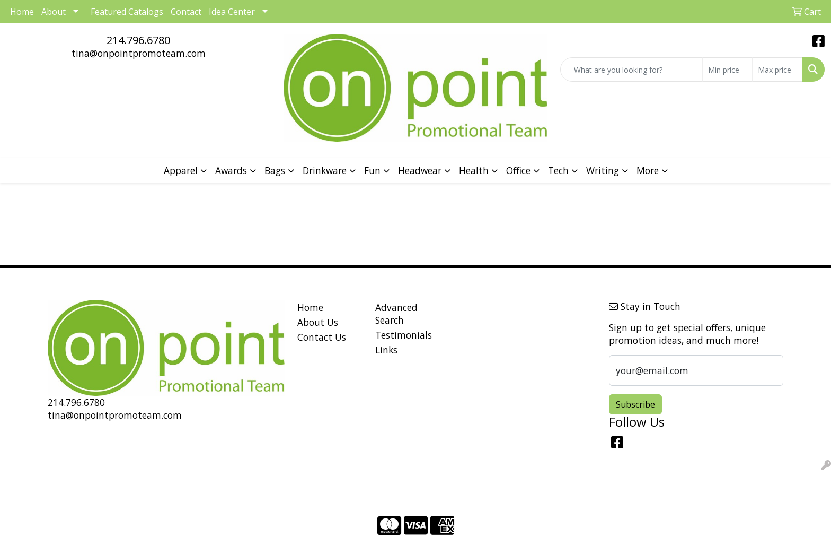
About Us (317, 322)
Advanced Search (396, 313)
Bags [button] (274, 170)
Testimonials (403, 334)
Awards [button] (231, 170)
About (53, 12)
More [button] (647, 170)
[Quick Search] (631, 69)
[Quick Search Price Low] (727, 69)
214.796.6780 (138, 40)
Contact (186, 12)
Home (310, 307)
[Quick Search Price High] (777, 69)
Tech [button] (558, 170)
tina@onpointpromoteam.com (139, 53)
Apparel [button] (181, 170)
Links (386, 349)
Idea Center (232, 12)
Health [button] (474, 170)
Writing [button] (602, 170)
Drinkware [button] (325, 170)
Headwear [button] (419, 170)
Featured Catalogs (127, 12)
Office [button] (518, 170)
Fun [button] (372, 170)
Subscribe (635, 404)
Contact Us (321, 337)
